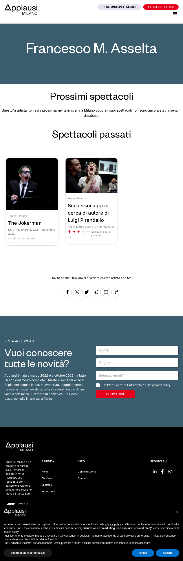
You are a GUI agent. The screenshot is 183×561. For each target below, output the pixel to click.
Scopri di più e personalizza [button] (28, 552)
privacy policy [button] (113, 524)
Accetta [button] (167, 552)
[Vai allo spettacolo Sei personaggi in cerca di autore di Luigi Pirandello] (92, 191)
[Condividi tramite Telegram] (97, 295)
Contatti (82, 478)
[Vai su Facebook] (162, 471)
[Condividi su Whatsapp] (77, 295)
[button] (175, 13)
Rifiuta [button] (143, 552)
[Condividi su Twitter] (87, 295)
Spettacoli (47, 484)
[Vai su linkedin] (154, 471)
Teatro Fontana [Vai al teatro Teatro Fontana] (17, 215)
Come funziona (87, 471)
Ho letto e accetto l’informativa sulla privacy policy (136, 385)
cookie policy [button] (11, 531)
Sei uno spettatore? (119, 7)
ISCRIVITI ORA (115, 394)
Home (45, 471)
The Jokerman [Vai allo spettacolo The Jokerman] (25, 223)
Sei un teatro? (161, 7)
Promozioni (48, 491)
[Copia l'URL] (106, 295)
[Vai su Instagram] (170, 471)
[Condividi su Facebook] (67, 295)
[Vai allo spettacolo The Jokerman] (32, 209)
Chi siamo (47, 478)
